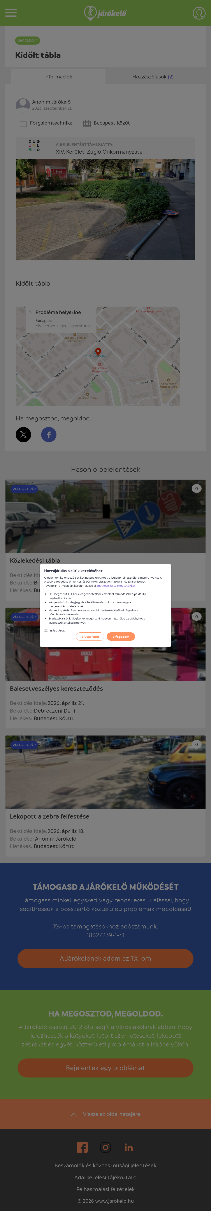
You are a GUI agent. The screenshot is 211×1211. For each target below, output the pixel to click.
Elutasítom (90, 636)
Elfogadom (121, 636)
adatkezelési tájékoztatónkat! (116, 585)
